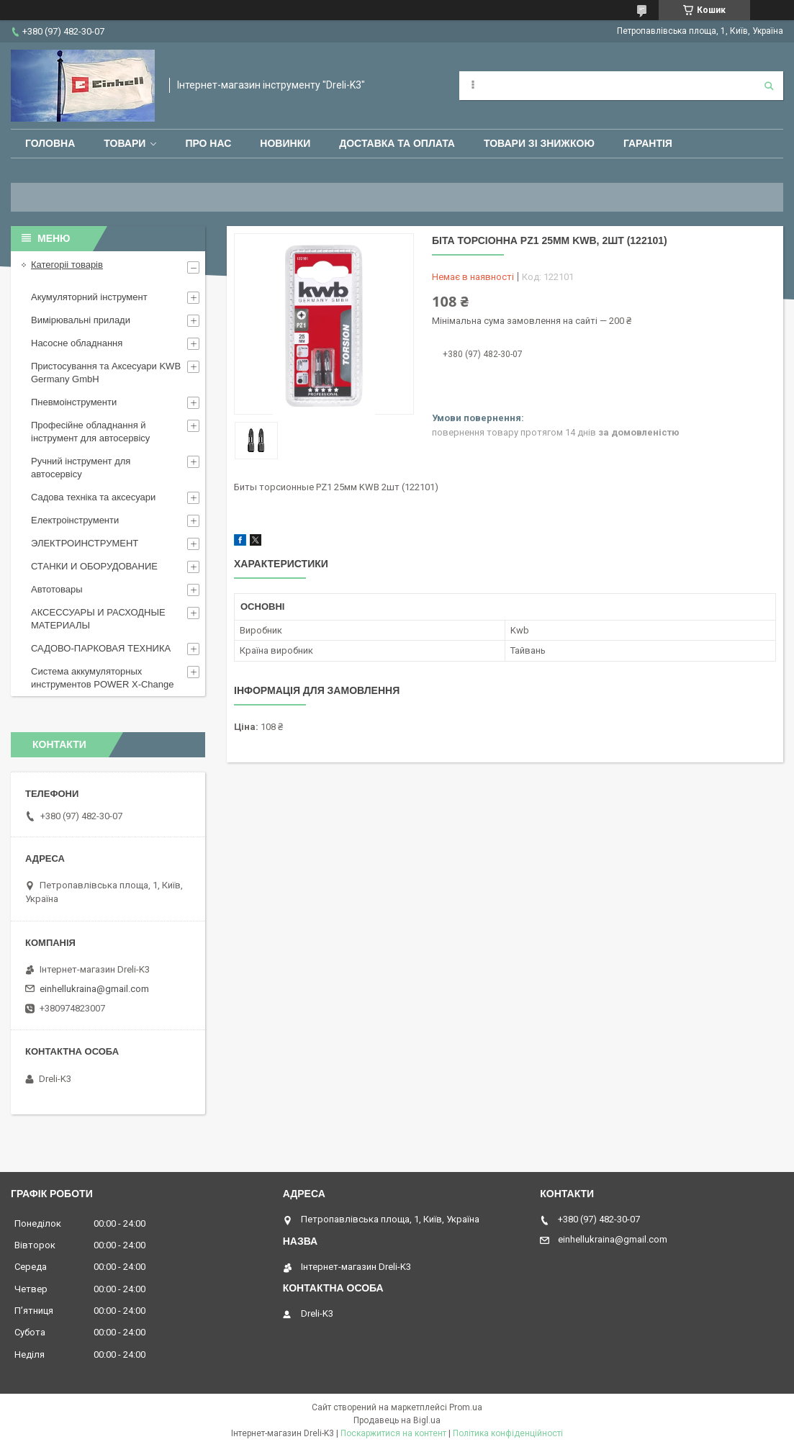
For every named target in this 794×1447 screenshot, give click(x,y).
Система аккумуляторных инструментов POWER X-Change (102, 678)
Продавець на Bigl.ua (397, 1420)
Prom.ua (465, 1407)
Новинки (285, 143)
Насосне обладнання (76, 343)
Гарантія (647, 143)
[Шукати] (768, 85)
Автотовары (57, 589)
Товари (124, 143)
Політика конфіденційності (508, 1433)
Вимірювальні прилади (80, 320)
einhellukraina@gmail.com (94, 988)
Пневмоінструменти (74, 402)
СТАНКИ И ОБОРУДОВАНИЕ (94, 566)
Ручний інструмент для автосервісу (80, 467)
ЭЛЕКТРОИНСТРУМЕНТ (84, 543)
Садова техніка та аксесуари (93, 497)
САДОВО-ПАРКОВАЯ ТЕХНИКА (101, 648)
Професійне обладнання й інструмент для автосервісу (90, 431)
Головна (50, 143)
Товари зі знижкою (539, 143)
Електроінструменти (75, 520)
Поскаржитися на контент (393, 1433)
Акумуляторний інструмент (89, 297)
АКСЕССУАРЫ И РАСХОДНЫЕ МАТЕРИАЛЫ (98, 619)
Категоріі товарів (67, 264)
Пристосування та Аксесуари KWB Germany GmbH (106, 372)
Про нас (208, 143)
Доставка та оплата (397, 143)
